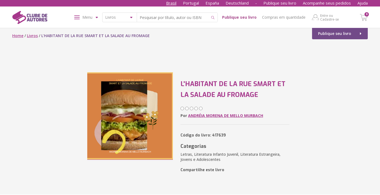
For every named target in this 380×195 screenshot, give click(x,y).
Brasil (171, 3)
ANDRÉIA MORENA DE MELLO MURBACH (225, 115)
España (212, 3)
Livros (32, 35)
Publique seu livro (279, 3)
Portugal (191, 3)
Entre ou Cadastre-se (329, 17)
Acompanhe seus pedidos (327, 3)
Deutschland (237, 3)
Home (17, 35)
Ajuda (362, 3)
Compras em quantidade (284, 17)
